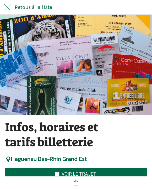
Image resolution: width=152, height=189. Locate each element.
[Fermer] (7, 7)
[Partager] (76, 182)
